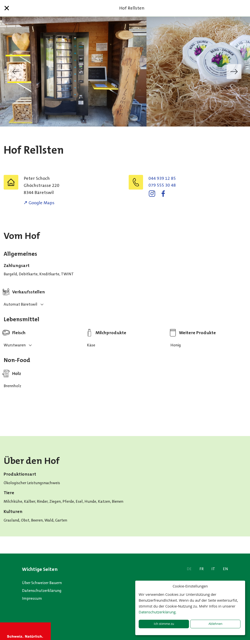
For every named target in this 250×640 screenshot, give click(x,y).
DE (189, 568)
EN (225, 568)
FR (201, 568)
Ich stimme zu (164, 624)
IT (213, 568)
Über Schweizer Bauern (42, 582)
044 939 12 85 (162, 178)
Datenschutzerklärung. (158, 611)
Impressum (32, 598)
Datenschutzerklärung (42, 590)
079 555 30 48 (162, 185)
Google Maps (41, 203)
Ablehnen (215, 624)
